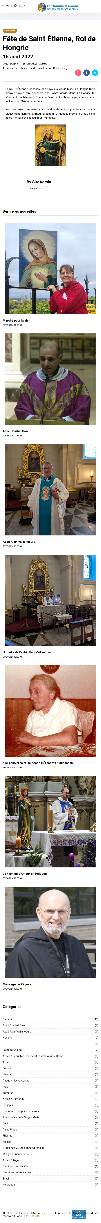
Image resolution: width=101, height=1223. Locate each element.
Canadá (7, 1019)
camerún (8, 1092)
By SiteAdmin (39, 182)
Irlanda (7, 1074)
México (7, 1141)
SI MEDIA (34, 1216)
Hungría (7, 1037)
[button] (19, 6)
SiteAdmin (12, 63)
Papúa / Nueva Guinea (16, 1080)
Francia (7, 1068)
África (6, 1062)
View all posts (37, 188)
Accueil (7, 68)
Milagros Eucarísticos (16, 1154)
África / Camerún (13, 1099)
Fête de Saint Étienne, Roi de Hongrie (49, 68)
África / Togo (11, 1160)
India (5, 1086)
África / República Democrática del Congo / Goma (33, 1056)
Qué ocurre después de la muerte (23, 1111)
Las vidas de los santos (17, 1172)
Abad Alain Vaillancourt (17, 1031)
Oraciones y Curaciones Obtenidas (23, 1148)
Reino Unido (10, 1129)
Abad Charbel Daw (14, 1025)
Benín (6, 1123)
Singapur (8, 1105)
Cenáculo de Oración (15, 1166)
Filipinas (7, 1135)
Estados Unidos (12, 1050)
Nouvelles (19, 68)
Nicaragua (9, 1184)
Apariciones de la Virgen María (21, 1117)
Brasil (6, 1178)
